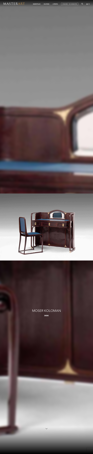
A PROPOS (55, 4)
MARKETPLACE (36, 4)
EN (87, 4)
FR (89, 4)
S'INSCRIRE (65, 4)
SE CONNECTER (73, 4)
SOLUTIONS (46, 4)
